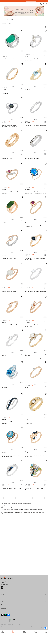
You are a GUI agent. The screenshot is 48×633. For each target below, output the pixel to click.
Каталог (6, 19)
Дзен (2, 531)
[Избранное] (22, 31)
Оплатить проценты (5, 586)
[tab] (12, 86)
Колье (2, 570)
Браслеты (3, 566)
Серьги (2, 564)
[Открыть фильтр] (45, 27)
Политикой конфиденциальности (9, 626)
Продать (2, 548)
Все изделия (3, 561)
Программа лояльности (6, 591)
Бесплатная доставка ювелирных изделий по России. (13, 1)
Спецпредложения (5, 594)
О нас (2, 554)
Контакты (3, 607)
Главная (2, 19)
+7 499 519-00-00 (4, 525)
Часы (2, 572)
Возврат (2, 589)
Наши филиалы (4, 527)
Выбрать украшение (31, 1)
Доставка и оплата (5, 588)
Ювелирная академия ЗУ (6, 604)
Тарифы (2, 539)
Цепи (2, 567)
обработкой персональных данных (24, 626)
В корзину (21, 54)
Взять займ (3, 536)
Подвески (3, 569)
